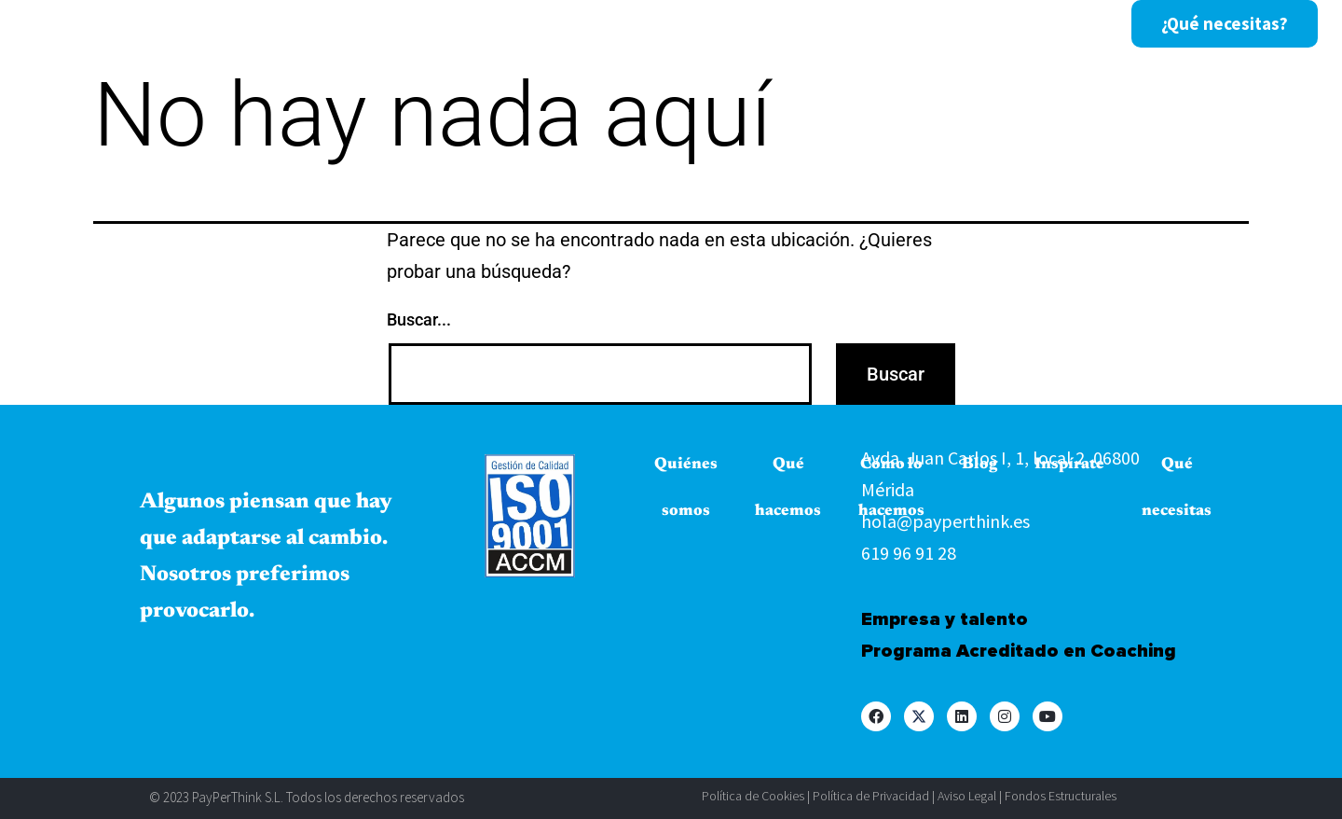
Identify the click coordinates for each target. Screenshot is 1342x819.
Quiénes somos (336, 24)
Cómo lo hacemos (646, 24)
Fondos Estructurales (1060, 795)
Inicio (217, 24)
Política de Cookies (753, 795)
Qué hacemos (487, 24)
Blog (769, 24)
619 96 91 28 (908, 552)
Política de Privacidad (871, 795)
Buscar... (419, 319)
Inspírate (860, 24)
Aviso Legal (967, 795)
